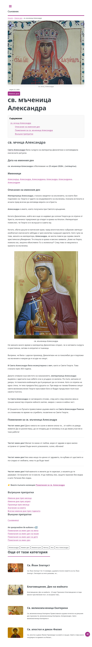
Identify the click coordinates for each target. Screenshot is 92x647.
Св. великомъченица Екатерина (47, 608)
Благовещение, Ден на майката (47, 586)
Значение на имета (17, 507)
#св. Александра (62, 547)
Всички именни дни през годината (24, 511)
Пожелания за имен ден (19, 540)
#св (52, 547)
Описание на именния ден (27, 126)
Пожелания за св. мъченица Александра (34, 130)
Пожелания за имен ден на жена (23, 530)
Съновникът (13, 520)
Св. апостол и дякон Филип (44, 629)
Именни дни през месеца (20, 498)
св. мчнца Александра (20, 123)
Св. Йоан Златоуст (38, 565)
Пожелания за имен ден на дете (23, 537)
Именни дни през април (19, 501)
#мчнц (45, 547)
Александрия (14, 182)
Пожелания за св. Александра (50, 485)
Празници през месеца (18, 504)
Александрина (65, 179)
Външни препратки (24, 134)
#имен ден (25, 547)
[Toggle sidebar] (10, 6)
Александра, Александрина (32, 179)
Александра (52, 179)
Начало (10, 18)
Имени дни (18, 18)
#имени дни (36, 547)
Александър (13, 179)
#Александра (14, 547)
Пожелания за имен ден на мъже (23, 533)
